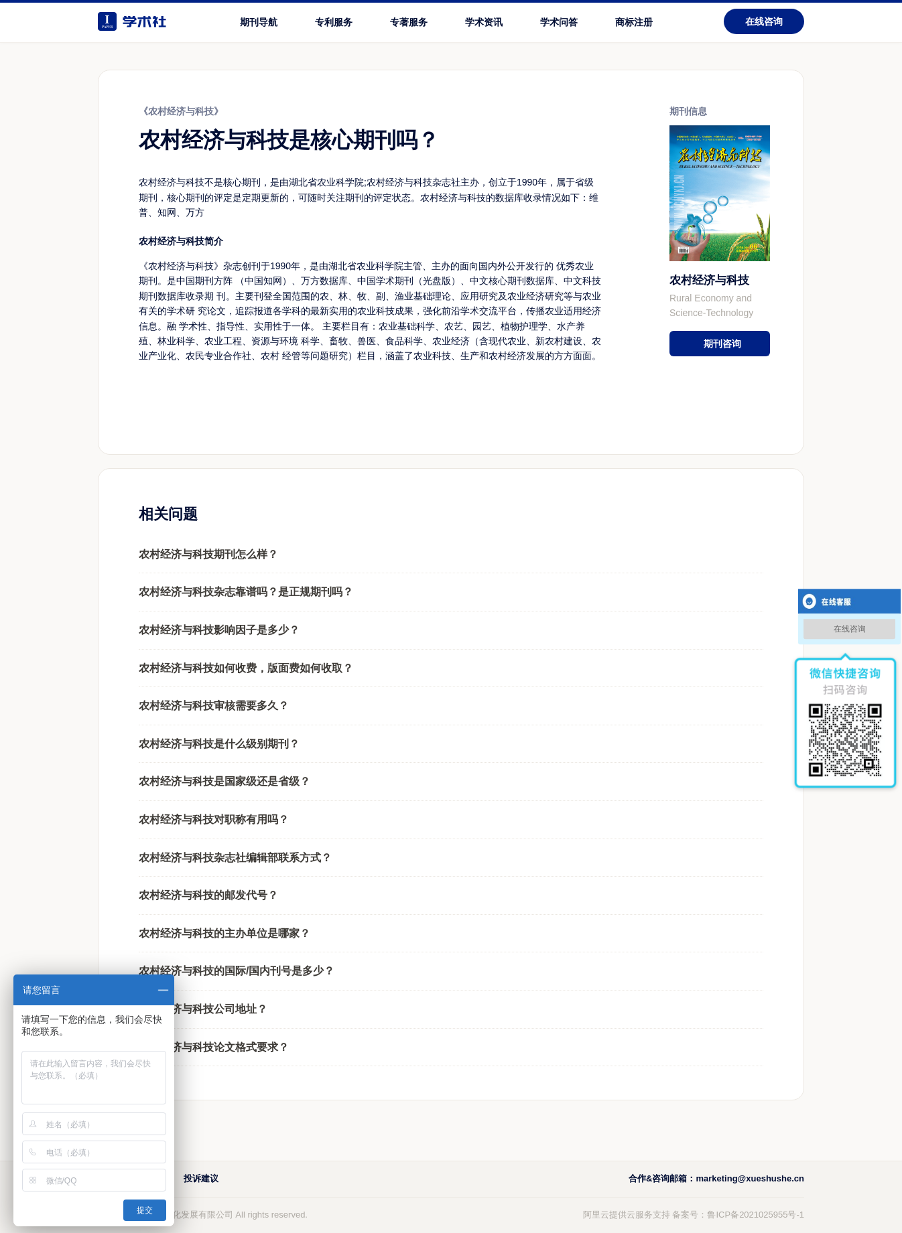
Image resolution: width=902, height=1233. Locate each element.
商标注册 (634, 22)
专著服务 (409, 22)
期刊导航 (258, 22)
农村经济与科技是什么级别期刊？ (219, 743)
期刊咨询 (722, 343)
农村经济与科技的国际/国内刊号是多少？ (236, 970)
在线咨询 (764, 21)
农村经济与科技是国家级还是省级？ (224, 781)
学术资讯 (484, 22)
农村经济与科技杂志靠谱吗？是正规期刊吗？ (246, 591)
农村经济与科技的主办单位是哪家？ (224, 933)
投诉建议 (201, 1178)
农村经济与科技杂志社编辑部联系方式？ (235, 857)
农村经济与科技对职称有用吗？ (214, 819)
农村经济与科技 (709, 280)
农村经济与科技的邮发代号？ (208, 895)
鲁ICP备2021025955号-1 (755, 1215)
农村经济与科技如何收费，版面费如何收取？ (246, 668)
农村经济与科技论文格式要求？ (214, 1047)
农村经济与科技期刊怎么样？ (208, 554)
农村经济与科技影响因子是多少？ (219, 630)
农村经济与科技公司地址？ (203, 1009)
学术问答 (559, 22)
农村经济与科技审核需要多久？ (214, 705)
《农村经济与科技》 (181, 111)
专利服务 (333, 22)
